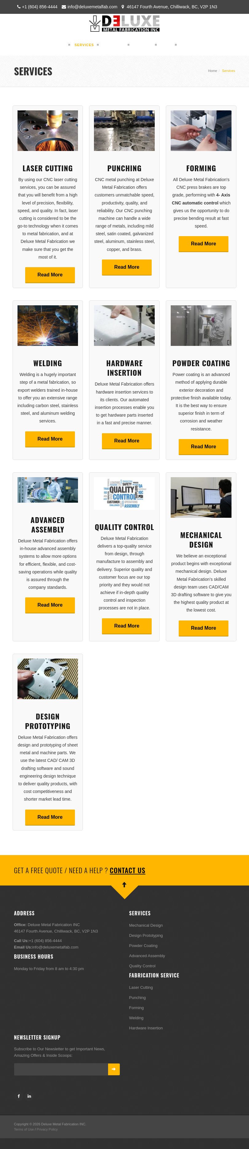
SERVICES (84, 45)
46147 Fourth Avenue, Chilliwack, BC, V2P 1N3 (168, 6)
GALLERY (143, 45)
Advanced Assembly (48, 524)
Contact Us (128, 870)
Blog (166, 45)
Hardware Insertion (124, 367)
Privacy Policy (47, 1129)
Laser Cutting (48, 167)
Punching (124, 167)
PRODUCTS (114, 45)
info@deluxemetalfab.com (89, 6)
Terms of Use (24, 1129)
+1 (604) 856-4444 (37, 6)
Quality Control (124, 526)
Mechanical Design (201, 539)
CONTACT (190, 45)
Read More (50, 274)
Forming (201, 167)
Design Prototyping (47, 721)
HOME (59, 45)
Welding (47, 362)
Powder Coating (201, 362)
